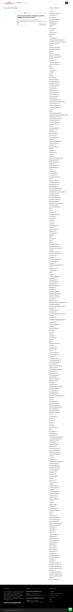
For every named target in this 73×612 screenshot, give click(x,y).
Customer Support (53, 122)
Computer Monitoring (54, 99)
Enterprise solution (53, 205)
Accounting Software (54, 19)
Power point (52, 347)
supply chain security (54, 448)
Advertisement (52, 23)
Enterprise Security (53, 201)
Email (50, 178)
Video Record (52, 536)
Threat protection (53, 487)
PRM (50, 350)
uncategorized (52, 508)
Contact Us (18, 2)
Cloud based (52, 77)
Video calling (52, 515)
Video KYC (51, 530)
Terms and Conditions (54, 595)
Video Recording (53, 538)
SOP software (52, 442)
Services (51, 422)
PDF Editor (51, 335)
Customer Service (53, 120)
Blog (51, 599)
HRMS (50, 242)
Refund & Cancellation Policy (55, 593)
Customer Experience (54, 116)
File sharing (52, 218)
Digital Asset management (55, 158)
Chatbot (51, 71)
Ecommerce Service (54, 176)
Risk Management (53, 393)
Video (50, 512)
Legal (50, 266)
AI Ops (50, 30)
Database (51, 139)
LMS (50, 272)
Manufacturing (52, 283)
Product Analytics (53, 352)
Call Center (52, 60)
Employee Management (55, 188)
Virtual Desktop (53, 542)
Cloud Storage (52, 90)
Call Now (7, 602)
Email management (54, 182)
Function (51, 227)
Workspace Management (55, 575)
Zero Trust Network (54, 579)
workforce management (55, 573)
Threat (50, 483)
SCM (50, 414)
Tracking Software (53, 498)
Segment (51, 420)
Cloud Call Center (53, 81)
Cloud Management (54, 83)
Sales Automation (53, 403)
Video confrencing (53, 521)
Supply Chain (52, 446)
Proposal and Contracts (55, 365)
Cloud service (52, 88)
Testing (51, 478)
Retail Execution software (55, 386)
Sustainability (52, 459)
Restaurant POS (53, 384)
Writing (51, 577)
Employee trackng (53, 195)
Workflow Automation (54, 562)
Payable (51, 326)
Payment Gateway (53, 328)
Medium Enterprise (53, 295)
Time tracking (52, 497)
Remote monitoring (54, 378)
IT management (53, 261)
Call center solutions (54, 62)
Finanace (51, 220)
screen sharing (52, 416)
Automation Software (54, 49)
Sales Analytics (52, 401)
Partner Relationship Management (56, 320)
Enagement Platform (54, 199)
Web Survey (52, 553)
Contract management (54, 105)
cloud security (52, 86)
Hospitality (51, 235)
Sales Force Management (55, 407)
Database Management (55, 141)
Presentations (52, 348)
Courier (51, 109)
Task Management (53, 463)
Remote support (53, 380)
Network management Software (57, 306)
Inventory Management (54, 259)
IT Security (51, 263)
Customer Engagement (54, 113)
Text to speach (52, 482)
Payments (51, 330)
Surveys (51, 457)
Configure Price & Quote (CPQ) (56, 101)
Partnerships (52, 322)
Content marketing (53, 103)
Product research (53, 354)
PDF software (52, 337)
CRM (50, 111)
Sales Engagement (53, 405)
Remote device (53, 377)
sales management (53, 410)
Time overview (52, 495)
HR (50, 236)
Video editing (52, 527)
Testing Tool (52, 480)
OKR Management (53, 310)
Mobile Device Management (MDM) (57, 302)
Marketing (51, 287)
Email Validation (53, 186)
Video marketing (53, 534)
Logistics (51, 274)
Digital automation (53, 160)
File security (52, 216)
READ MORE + (43, 24)
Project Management (54, 360)
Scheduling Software (54, 412)
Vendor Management (54, 510)
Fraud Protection (53, 225)
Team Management (54, 467)
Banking (51, 51)
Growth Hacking (53, 229)
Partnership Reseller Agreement (56, 319)
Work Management (54, 555)
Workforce (51, 570)
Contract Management (54, 107)
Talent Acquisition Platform (55, 461)
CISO (50, 73)
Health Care (52, 231)
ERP (50, 208)
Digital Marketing (53, 165)
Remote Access (53, 373)
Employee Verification (54, 197)
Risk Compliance (53, 392)
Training (51, 500)
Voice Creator (52, 545)
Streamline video (53, 444)
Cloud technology (53, 92)
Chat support (52, 69)
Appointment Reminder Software (57, 41)
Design (51, 148)
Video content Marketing (55, 523)
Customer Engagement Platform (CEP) (58, 114)
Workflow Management (55, 568)
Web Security (52, 551)
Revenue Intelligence (54, 388)
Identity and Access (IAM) (55, 248)
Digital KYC (52, 163)
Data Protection (53, 133)
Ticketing (51, 489)
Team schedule (53, 470)
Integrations (52, 257)
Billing (50, 53)
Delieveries (52, 144)
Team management (54, 468)
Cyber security (52, 124)
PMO (50, 341)
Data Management (53, 128)
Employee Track (53, 193)
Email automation (53, 180)
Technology (52, 472)
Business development (54, 56)
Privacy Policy (52, 597)
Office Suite (52, 308)
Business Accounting (54, 54)
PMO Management (53, 343)
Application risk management (56, 39)
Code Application (53, 96)
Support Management (54, 453)
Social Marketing (53, 435)
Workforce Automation (54, 572)
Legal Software (53, 268)
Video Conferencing (54, 517)
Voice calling (52, 543)
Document (51, 171)
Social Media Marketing (54, 438)
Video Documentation (54, 525)
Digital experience (53, 161)
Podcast (51, 345)
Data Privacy (52, 129)
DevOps (51, 154)
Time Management (53, 493)
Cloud (50, 75)
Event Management (54, 214)
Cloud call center (53, 79)
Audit (50, 45)
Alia (18, 24)
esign (50, 210)
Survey (51, 455)
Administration (52, 21)
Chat (50, 66)
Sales (50, 397)
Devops (51, 156)
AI (49, 26)
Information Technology (55, 253)
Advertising (52, 24)
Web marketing (53, 549)
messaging (52, 298)
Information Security (54, 251)
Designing (51, 150)
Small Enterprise (53, 427)
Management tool (53, 281)
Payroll (51, 332)
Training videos (53, 504)
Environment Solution (54, 206)
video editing (52, 528)
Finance (51, 221)
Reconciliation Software (55, 369)
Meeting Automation (54, 296)
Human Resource (53, 244)
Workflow (51, 558)
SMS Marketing (52, 433)
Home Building (52, 233)
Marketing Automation (54, 293)
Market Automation (53, 285)
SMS (50, 429)
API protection (52, 38)
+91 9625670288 (15, 602)
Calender (51, 58)
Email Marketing (53, 184)
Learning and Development (55, 265)
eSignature (52, 212)
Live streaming (52, 270)
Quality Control (53, 367)
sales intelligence (53, 408)
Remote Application (54, 375)
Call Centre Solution (54, 64)
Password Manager (54, 324)
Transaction (52, 506)
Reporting (51, 382)
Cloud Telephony (53, 94)
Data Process (52, 131)
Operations (52, 315)
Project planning (53, 363)
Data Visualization (53, 137)
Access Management (54, 13)
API (50, 36)
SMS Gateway (52, 431)
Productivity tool (53, 358)
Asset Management (54, 43)
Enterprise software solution (56, 203)
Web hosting (52, 547)
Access (51, 11)
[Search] (66, 3)
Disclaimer (52, 591)
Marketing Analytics (54, 291)
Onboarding (52, 311)
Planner (51, 339)
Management (52, 278)
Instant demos (52, 255)
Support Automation (54, 450)
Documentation (53, 173)
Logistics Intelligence (54, 276)
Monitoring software (54, 304)
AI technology (52, 32)
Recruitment (52, 371)
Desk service (52, 152)
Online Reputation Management (57, 313)
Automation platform (54, 47)
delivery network (53, 146)
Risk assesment (53, 390)
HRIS (50, 240)
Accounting (52, 15)
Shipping (51, 425)
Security (51, 418)
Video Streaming (53, 540)
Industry (51, 250)
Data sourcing (52, 135)
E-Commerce (52, 175)
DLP (50, 169)
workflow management (54, 566)
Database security (53, 143)
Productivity (52, 356)
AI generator (52, 28)
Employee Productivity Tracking (57, 191)
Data (50, 126)
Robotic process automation (56, 395)
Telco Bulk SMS (53, 476)
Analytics (51, 34)
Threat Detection (53, 485)
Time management (53, 491)
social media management (55, 437)
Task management (53, 465)
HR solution (52, 238)
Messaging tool (53, 300)
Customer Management (55, 118)
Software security (53, 440)
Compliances (52, 98)
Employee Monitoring (54, 190)
